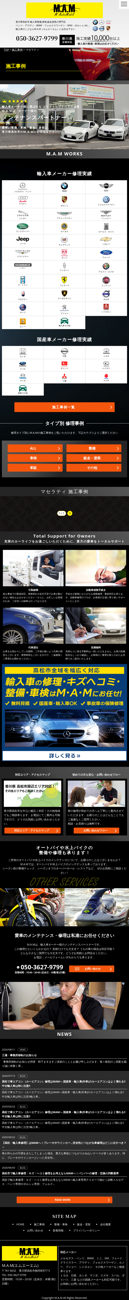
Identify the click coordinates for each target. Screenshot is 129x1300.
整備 (92, 448)
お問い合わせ (93, 968)
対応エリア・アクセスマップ (31, 830)
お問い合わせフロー (95, 830)
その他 (92, 467)
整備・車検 (61, 1224)
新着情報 (58, 1230)
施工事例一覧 (63, 407)
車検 (33, 458)
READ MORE (62, 1200)
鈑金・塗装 (92, 458)
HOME (20, 1224)
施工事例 (39, 1224)
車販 (33, 467)
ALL (33, 448)
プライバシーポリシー (86, 1230)
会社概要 (105, 1224)
